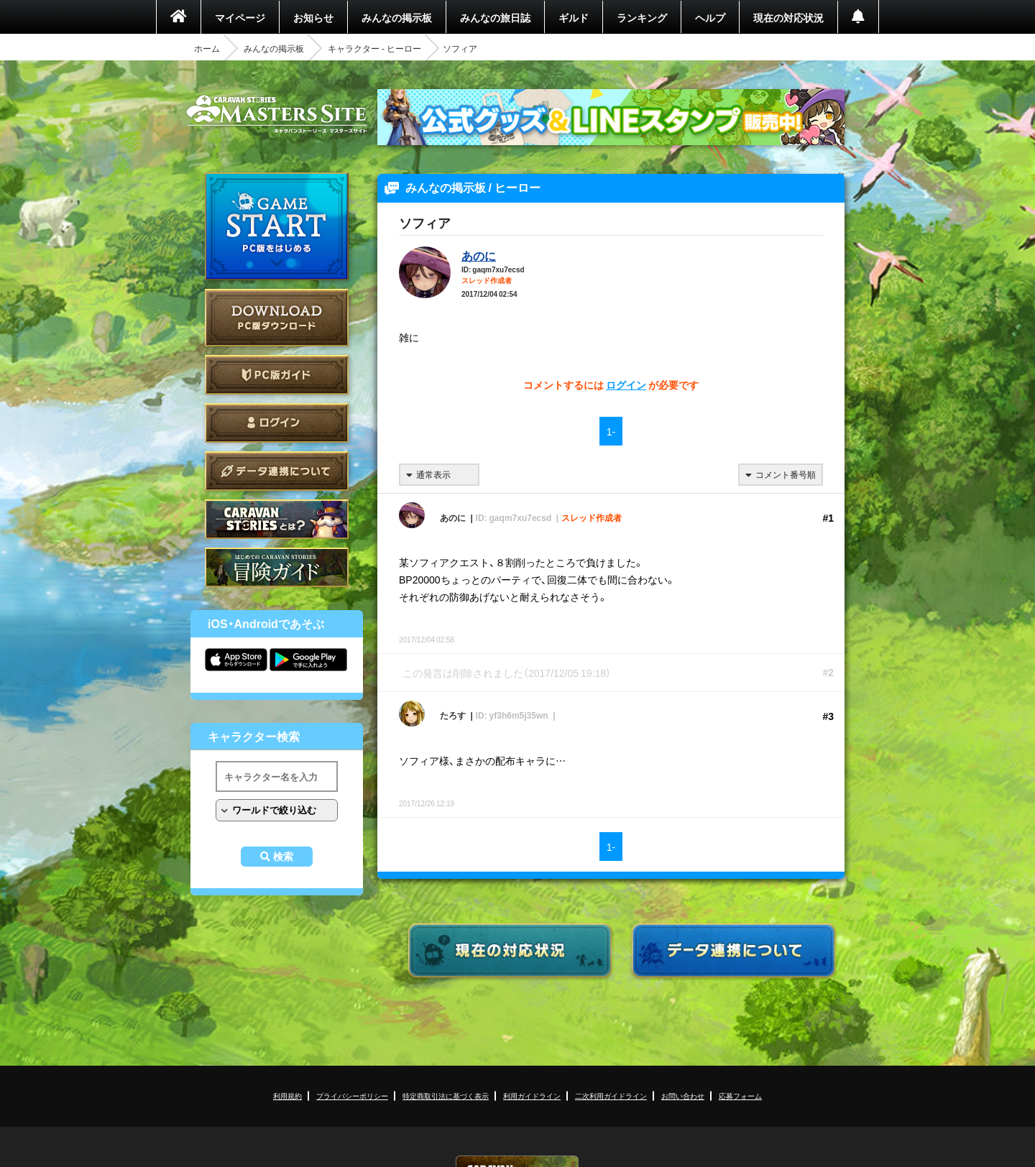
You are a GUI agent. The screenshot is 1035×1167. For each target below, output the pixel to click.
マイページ (240, 17)
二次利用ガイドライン (611, 1095)
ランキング (642, 17)
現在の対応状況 (788, 17)
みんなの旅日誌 (495, 17)
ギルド (573, 17)
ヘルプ (710, 17)
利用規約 (287, 1095)
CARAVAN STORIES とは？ (277, 519)
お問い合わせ (682, 1095)
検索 (283, 857)
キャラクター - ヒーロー (374, 48)
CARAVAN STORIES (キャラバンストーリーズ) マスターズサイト (276, 114)
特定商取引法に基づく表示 (445, 1095)
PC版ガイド (277, 375)
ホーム (207, 48)
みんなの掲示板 (397, 17)
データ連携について (277, 471)
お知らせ (313, 17)
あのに (478, 255)
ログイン (277, 423)
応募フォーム (740, 1095)
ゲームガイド (277, 567)
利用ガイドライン (532, 1095)
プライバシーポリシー (352, 1095)
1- (611, 431)
